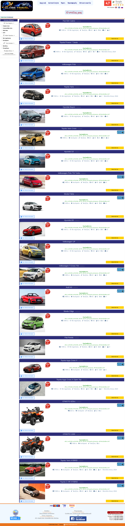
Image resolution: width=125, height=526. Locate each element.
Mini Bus (5, 30)
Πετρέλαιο (5, 48)
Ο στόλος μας (68, 513)
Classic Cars (6, 26)
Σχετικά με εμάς (77, 513)
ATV (3, 32)
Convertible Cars (7, 28)
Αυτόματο (5, 40)
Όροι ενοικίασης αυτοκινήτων (46, 513)
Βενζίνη (5, 46)
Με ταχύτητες (6, 38)
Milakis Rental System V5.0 (70, 524)
